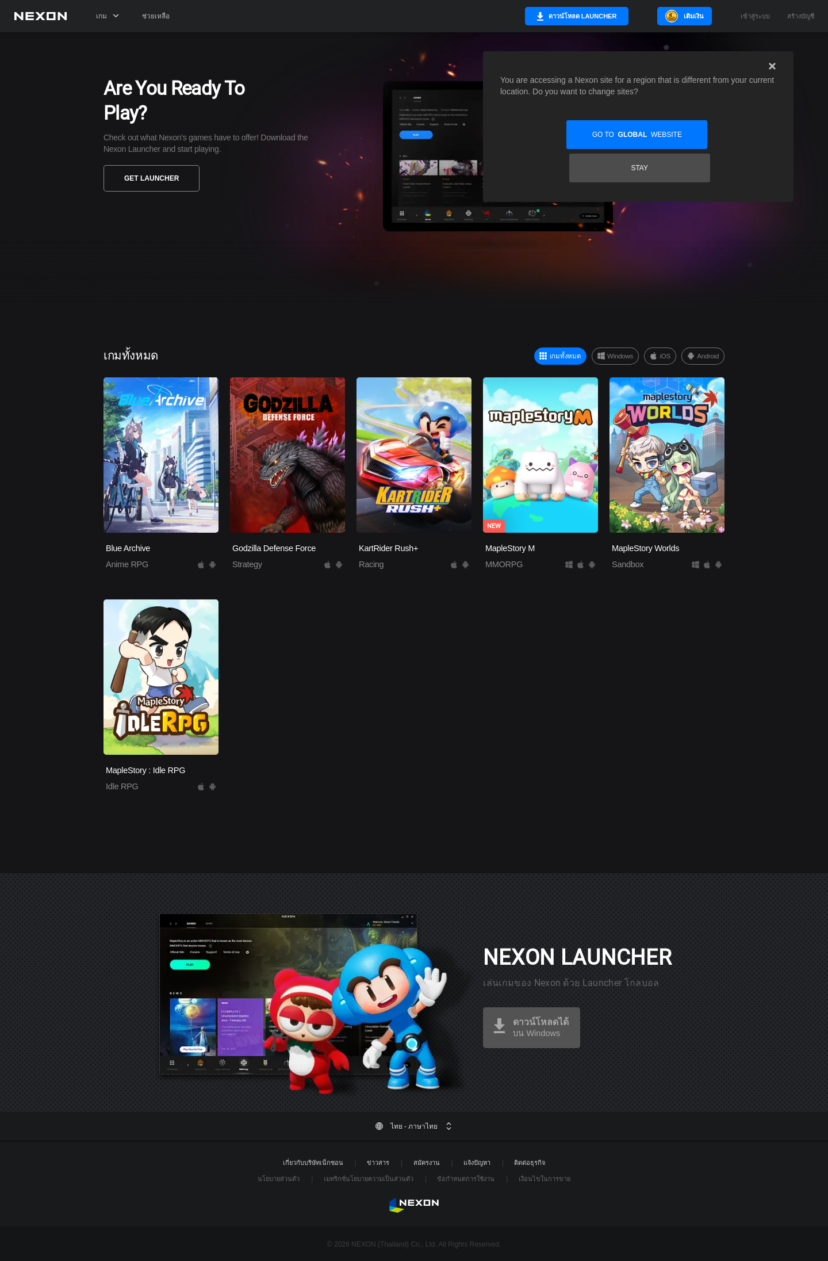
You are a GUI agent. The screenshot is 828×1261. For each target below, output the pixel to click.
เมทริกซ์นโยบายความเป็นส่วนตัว (368, 1178)
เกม (107, 16)
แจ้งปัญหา (476, 1162)
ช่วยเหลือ (156, 16)
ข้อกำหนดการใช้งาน (465, 1178)
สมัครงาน (426, 1162)
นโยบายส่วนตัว (279, 1178)
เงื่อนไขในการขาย (544, 1178)
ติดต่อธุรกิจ (529, 1162)
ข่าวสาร (378, 1162)
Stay (709, 135)
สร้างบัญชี (800, 16)
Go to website (567, 135)
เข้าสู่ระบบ (755, 16)
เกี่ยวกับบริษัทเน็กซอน (313, 1162)
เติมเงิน (694, 16)
